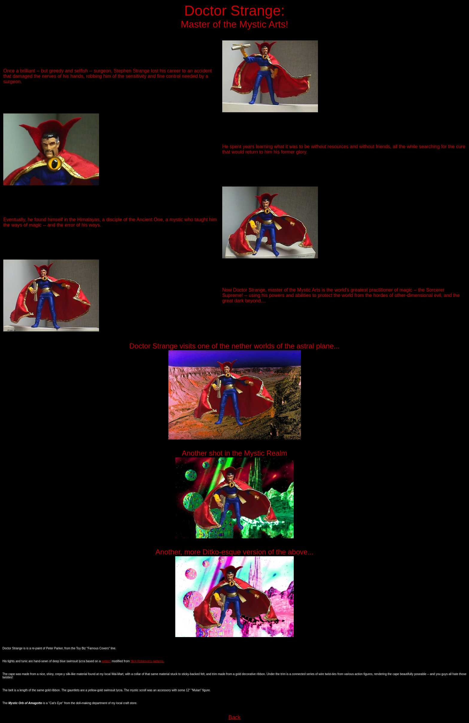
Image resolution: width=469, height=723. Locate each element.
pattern (106, 661)
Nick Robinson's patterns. (148, 661)
